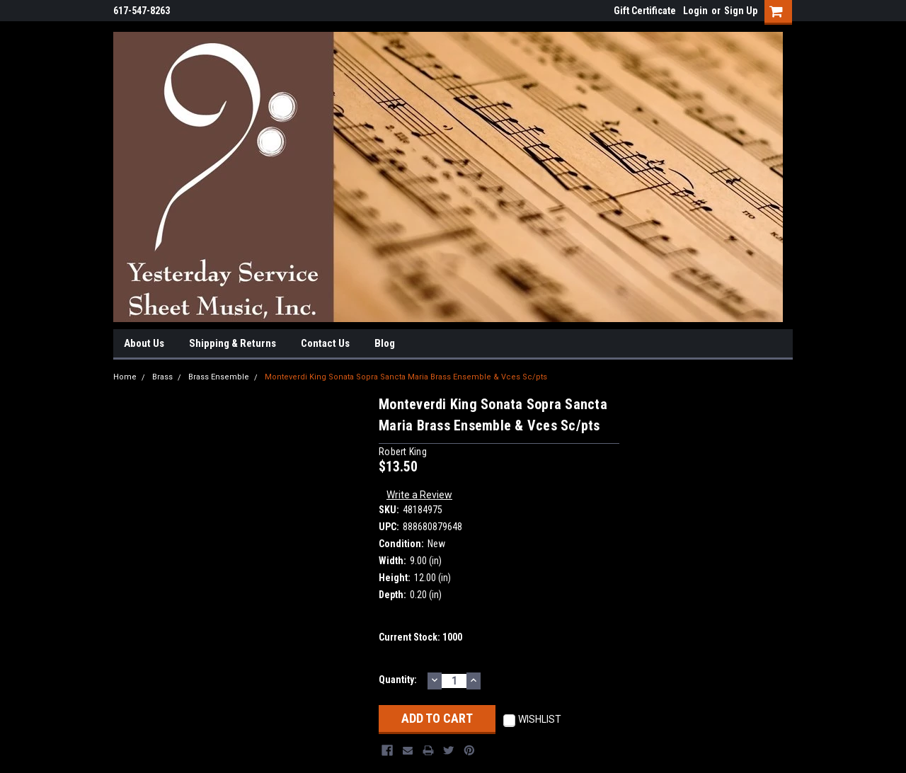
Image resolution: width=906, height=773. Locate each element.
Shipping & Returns (232, 343)
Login (695, 10)
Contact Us (325, 343)
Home (125, 377)
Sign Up (740, 10)
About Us (144, 343)
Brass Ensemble (218, 377)
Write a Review (419, 494)
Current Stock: (420, 637)
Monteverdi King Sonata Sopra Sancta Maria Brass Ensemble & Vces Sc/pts (406, 377)
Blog (384, 343)
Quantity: (398, 679)
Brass (162, 377)
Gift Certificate (645, 10)
